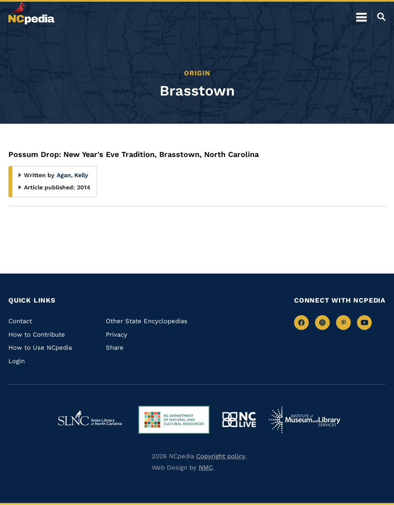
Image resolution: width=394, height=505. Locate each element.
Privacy (116, 334)
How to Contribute (36, 334)
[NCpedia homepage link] (31, 13)
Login (16, 361)
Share (114, 347)
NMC (206, 467)
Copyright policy (220, 456)
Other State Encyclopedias (146, 321)
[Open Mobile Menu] (361, 17)
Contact (20, 321)
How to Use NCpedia (40, 347)
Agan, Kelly (72, 175)
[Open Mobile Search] (379, 17)
